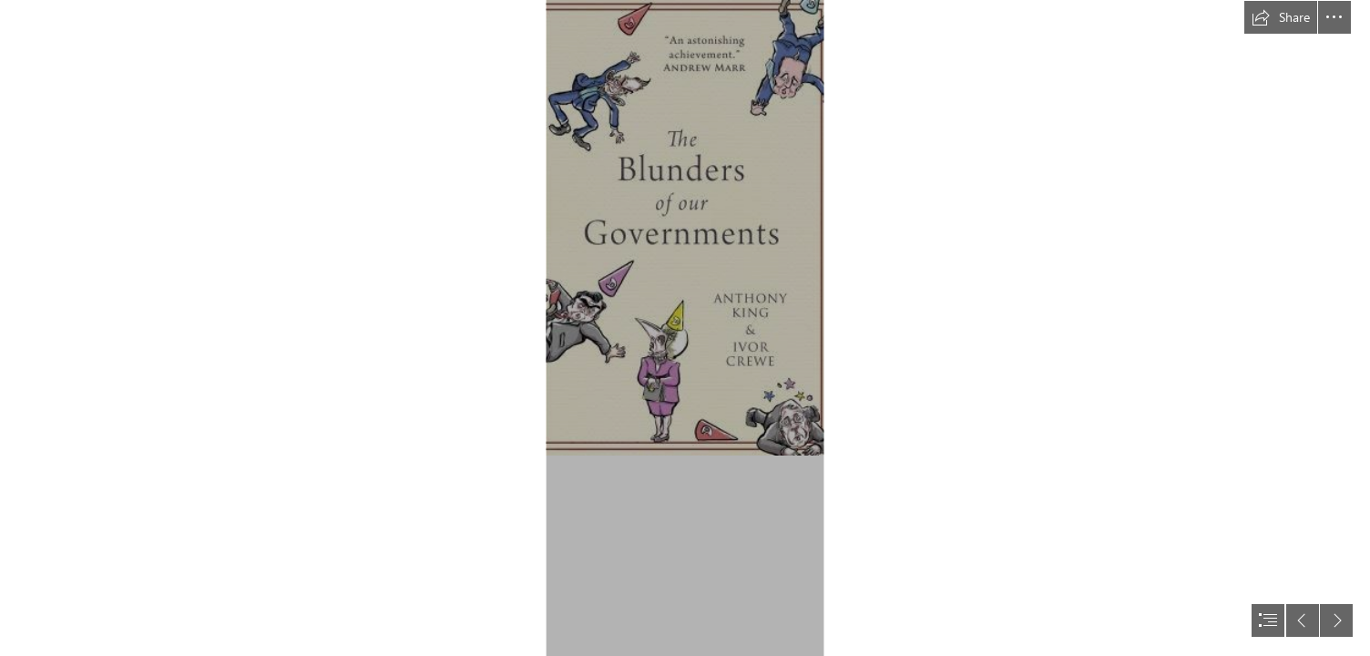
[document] (685, 328)
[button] (1280, 17)
